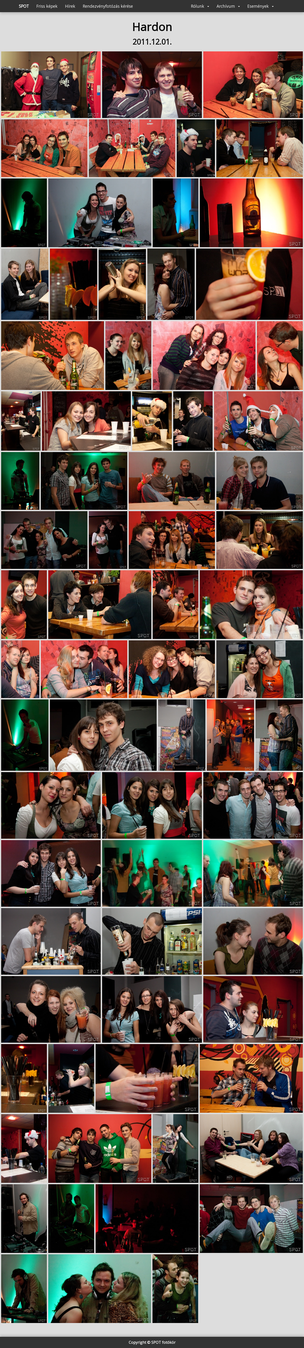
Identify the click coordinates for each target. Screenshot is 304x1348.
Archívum (228, 6)
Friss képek (47, 6)
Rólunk (200, 6)
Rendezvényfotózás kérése (108, 6)
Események (260, 6)
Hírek (70, 6)
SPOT (24, 6)
